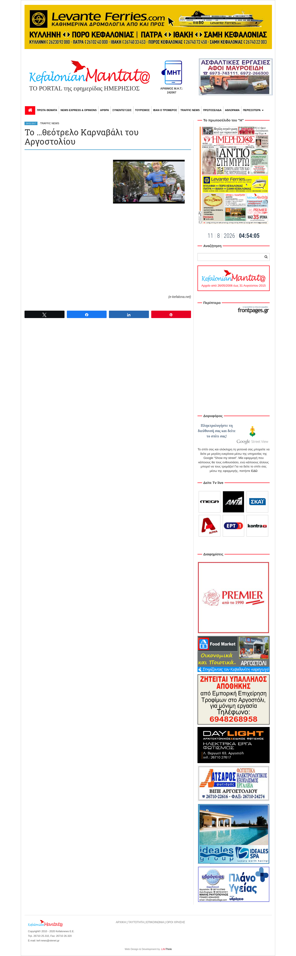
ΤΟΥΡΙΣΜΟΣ (142, 110)
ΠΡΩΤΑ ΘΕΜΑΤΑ (47, 110)
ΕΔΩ (254, 471)
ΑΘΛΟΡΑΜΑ (232, 110)
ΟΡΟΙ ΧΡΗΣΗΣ (175, 922)
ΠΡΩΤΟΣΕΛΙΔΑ (212, 110)
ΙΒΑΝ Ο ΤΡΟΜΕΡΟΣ (165, 110)
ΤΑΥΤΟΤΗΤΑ (136, 922)
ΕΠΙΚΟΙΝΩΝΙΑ (155, 922)
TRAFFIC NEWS (190, 110)
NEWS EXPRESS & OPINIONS (79, 110)
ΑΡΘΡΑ (104, 110)
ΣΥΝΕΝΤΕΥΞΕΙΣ (122, 110)
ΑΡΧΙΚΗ (121, 922)
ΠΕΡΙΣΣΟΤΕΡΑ (253, 110)
